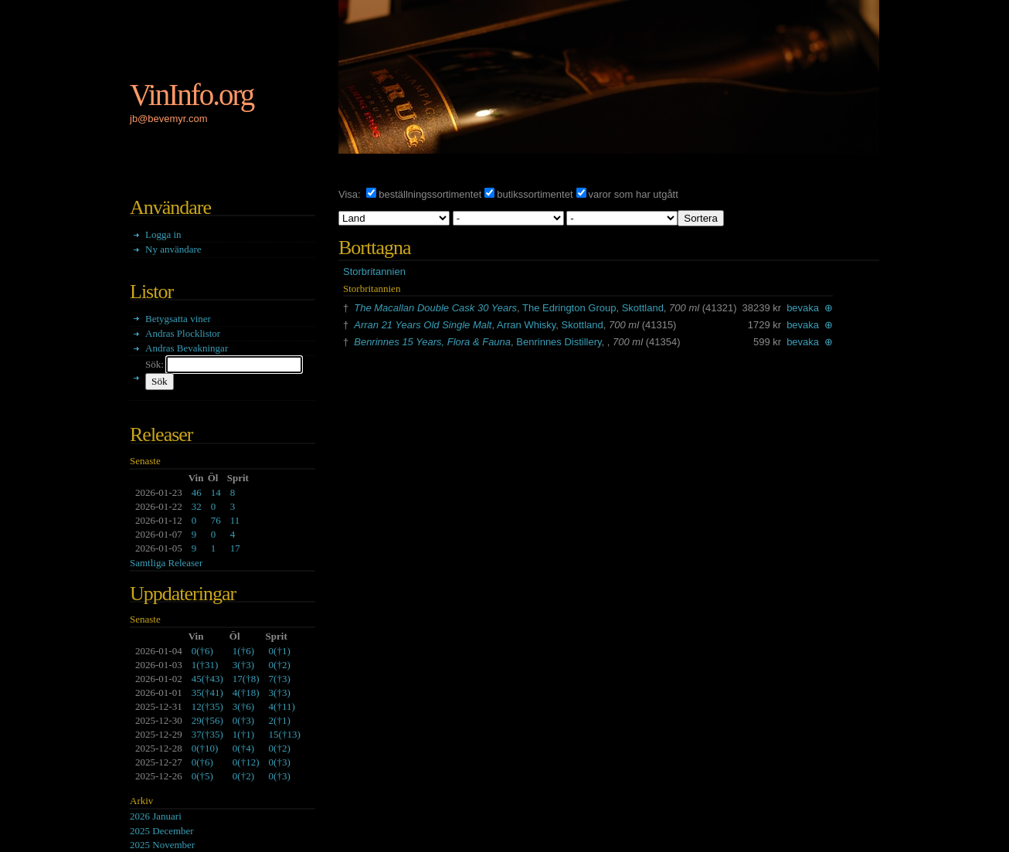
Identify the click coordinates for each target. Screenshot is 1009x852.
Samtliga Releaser (166, 563)
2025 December (162, 831)
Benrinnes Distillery (558, 342)
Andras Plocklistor (182, 333)
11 (235, 520)
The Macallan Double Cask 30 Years (435, 308)
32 (197, 506)
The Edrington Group (569, 308)
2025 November (162, 844)
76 (216, 520)
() (202, 651)
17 (235, 548)
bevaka (802, 308)
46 (197, 492)
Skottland (643, 308)
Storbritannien (374, 271)
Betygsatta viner (178, 318)
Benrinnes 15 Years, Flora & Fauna (432, 342)
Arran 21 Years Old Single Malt (422, 325)
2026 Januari (156, 816)
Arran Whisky (526, 325)
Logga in (163, 234)
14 (216, 492)
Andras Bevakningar (186, 348)
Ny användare (173, 249)
